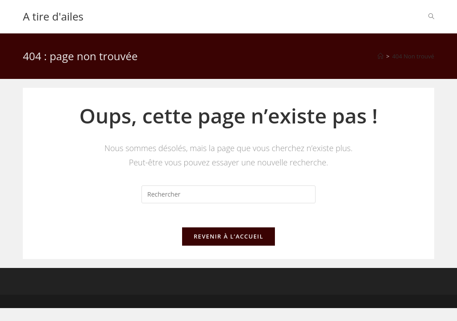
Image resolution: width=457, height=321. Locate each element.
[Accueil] (380, 56)
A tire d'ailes (53, 16)
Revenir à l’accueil (228, 239)
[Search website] (431, 16)
